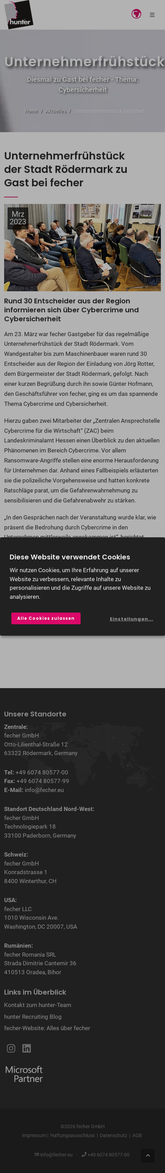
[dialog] (82, 586)
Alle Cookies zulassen (46, 618)
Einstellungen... (131, 619)
